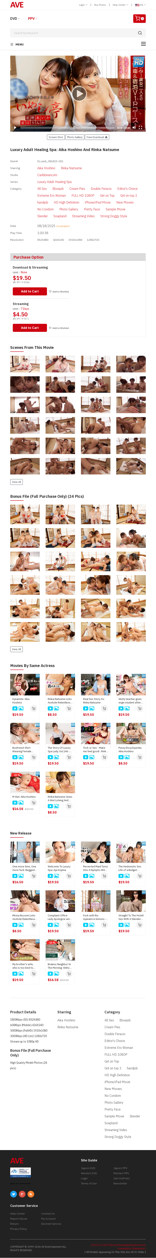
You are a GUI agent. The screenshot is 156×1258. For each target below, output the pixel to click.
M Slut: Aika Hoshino (24, 797)
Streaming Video (76, 217)
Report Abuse (18, 1219)
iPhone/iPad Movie (91, 203)
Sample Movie (109, 210)
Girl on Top (100, 196)
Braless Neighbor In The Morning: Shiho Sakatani (59, 966)
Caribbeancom (40, 175)
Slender (36, 217)
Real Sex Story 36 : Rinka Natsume (94, 701)
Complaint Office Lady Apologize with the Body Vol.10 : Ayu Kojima (60, 917)
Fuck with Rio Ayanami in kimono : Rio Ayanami (94, 917)
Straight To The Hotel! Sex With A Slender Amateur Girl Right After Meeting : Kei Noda (131, 917)
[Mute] (134, 127)
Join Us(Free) (121, 1178)
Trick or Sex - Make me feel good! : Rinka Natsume (95, 750)
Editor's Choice (121, 189)
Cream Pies (70, 189)
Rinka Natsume (64, 168)
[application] (78, 94)
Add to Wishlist (60, 292)
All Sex (35, 189)
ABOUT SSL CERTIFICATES (20, 1184)
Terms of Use (89, 1183)
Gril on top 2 (122, 196)
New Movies (118, 203)
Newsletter (120, 1183)
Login (83, 4)
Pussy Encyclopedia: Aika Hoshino (130, 750)
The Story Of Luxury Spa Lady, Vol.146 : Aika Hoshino (59, 750)
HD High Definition (59, 203)
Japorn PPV (120, 1168)
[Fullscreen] (140, 127)
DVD (13, 18)
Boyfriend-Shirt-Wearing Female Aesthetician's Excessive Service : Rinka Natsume (23, 750)
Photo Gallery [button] (75, 137)
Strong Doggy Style (107, 217)
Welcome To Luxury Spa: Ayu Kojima (59, 868)
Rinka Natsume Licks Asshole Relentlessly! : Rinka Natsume (60, 701)
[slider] (67, 128)
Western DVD (89, 1173)
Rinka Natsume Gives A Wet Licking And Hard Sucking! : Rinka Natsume (60, 799)
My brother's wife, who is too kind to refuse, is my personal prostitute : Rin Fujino (24, 966)
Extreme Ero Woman (45, 196)
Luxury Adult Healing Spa (48, 182)
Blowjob (51, 189)
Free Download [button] (97, 137)
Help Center (120, 4)
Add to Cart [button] (30, 292)
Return (14, 1224)
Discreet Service (51, 1224)
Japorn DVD (88, 1168)
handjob (36, 203)
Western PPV (121, 1173)
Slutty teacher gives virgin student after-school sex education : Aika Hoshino (131, 701)
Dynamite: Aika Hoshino (20, 701)
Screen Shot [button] (56, 137)
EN (140, 4)
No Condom (39, 210)
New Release (22, 833)
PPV (31, 18)
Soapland (53, 217)
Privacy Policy (18, 1229)
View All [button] (16, 482)
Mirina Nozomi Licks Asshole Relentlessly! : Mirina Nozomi (24, 917)
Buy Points (100, 4)
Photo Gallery (62, 210)
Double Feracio (94, 189)
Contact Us (48, 1213)
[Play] (78, 93)
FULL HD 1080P (76, 196)
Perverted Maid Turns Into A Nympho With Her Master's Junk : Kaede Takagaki (95, 868)
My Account (48, 1219)
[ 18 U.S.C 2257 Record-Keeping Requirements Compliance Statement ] (118, 1247)
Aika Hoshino (40, 168)
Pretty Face (85, 210)
